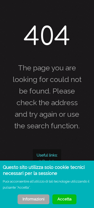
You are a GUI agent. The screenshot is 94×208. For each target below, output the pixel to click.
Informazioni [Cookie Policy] (33, 199)
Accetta (64, 199)
